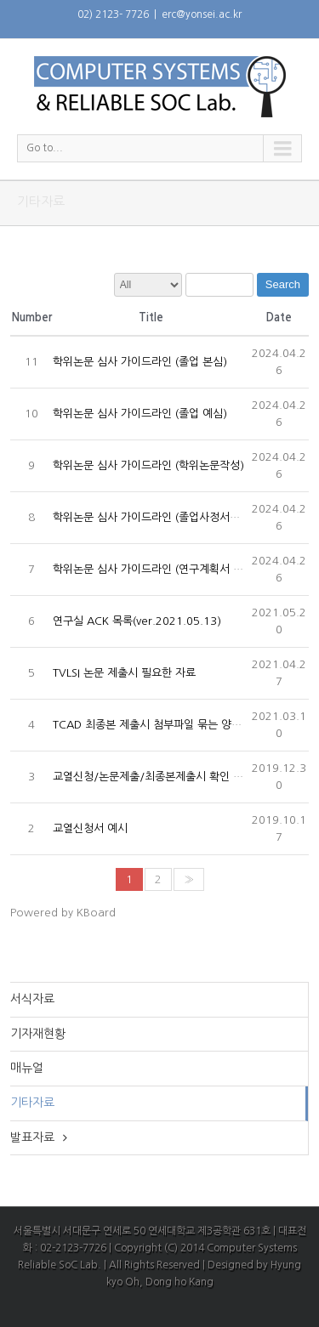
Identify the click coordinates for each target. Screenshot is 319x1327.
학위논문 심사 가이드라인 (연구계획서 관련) (155, 569)
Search (282, 284)
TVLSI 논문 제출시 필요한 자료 (124, 672)
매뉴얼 (26, 1068)
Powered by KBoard (63, 912)
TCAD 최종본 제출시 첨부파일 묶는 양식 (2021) (166, 724)
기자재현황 (38, 1034)
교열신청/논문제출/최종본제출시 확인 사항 (153, 776)
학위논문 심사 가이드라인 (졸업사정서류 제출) (160, 517)
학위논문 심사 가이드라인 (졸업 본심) (140, 361)
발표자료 (32, 1137)
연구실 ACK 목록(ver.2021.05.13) (137, 621)
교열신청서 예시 (90, 828)
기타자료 (32, 1103)
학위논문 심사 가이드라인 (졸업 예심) (140, 413)
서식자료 (32, 999)
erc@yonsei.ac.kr (202, 14)
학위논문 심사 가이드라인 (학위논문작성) (148, 465)
